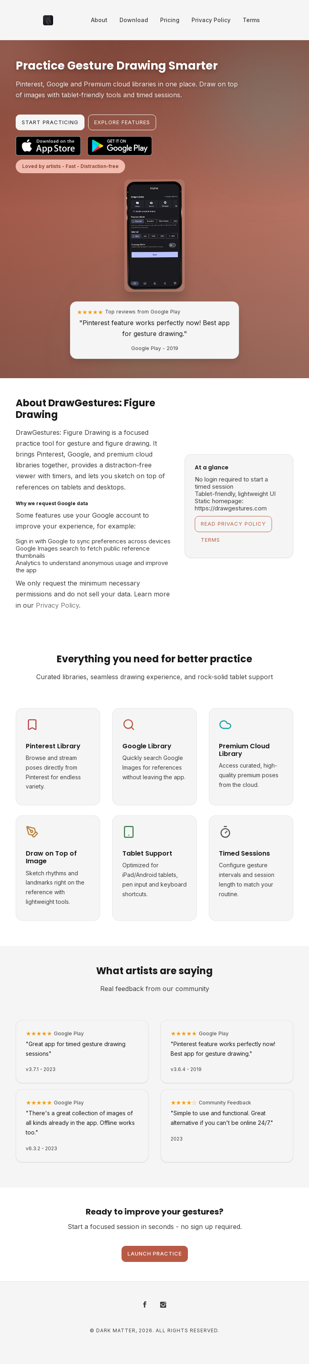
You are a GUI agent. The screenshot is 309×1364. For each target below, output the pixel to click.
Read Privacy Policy (233, 523)
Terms (251, 19)
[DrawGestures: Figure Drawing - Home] (48, 20)
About (99, 19)
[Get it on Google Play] (119, 146)
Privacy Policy (211, 19)
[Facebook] (144, 1305)
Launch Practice (155, 1253)
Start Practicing (50, 122)
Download (133, 19)
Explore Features (122, 122)
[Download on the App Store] (48, 146)
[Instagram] (163, 1305)
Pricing (169, 19)
